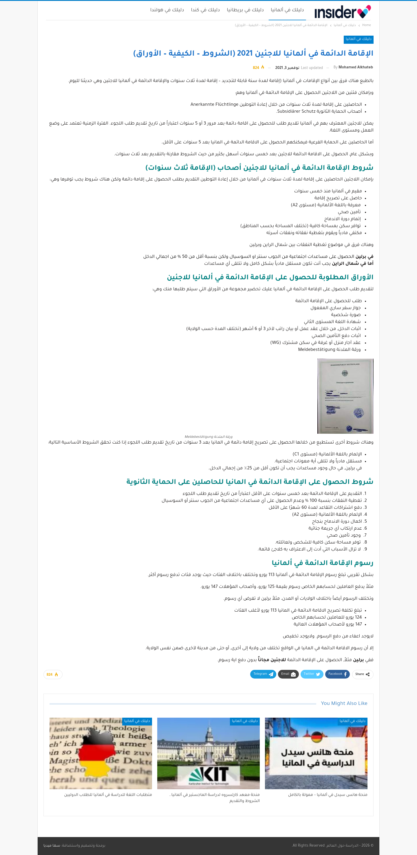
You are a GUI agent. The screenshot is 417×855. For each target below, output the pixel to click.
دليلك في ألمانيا (287, 10)
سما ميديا (51, 846)
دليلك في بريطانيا (245, 10)
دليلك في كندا (205, 10)
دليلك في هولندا (167, 10)
